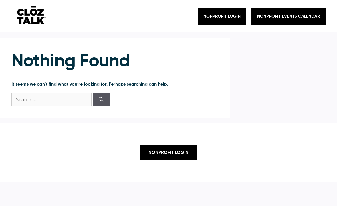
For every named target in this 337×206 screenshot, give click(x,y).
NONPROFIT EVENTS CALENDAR (288, 16)
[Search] (101, 99)
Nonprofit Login (222, 16)
